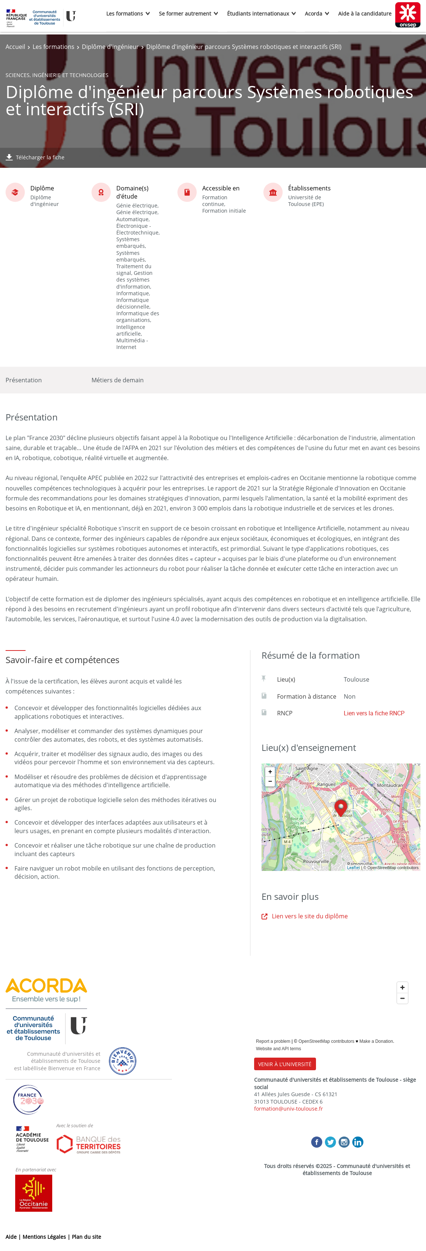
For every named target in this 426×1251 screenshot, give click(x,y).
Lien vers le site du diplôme (305, 916)
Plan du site (86, 1236)
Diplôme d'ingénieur (110, 47)
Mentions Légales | (47, 1236)
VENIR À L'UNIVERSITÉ (285, 1064)
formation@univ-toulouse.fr (288, 1108)
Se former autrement (185, 13)
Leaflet (353, 867)
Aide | (14, 1236)
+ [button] (270, 772)
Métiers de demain (117, 380)
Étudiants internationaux (258, 13)
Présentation (24, 380)
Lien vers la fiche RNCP (374, 713)
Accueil (15, 47)
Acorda (313, 13)
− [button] (270, 781)
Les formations (124, 13)
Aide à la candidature (365, 13)
